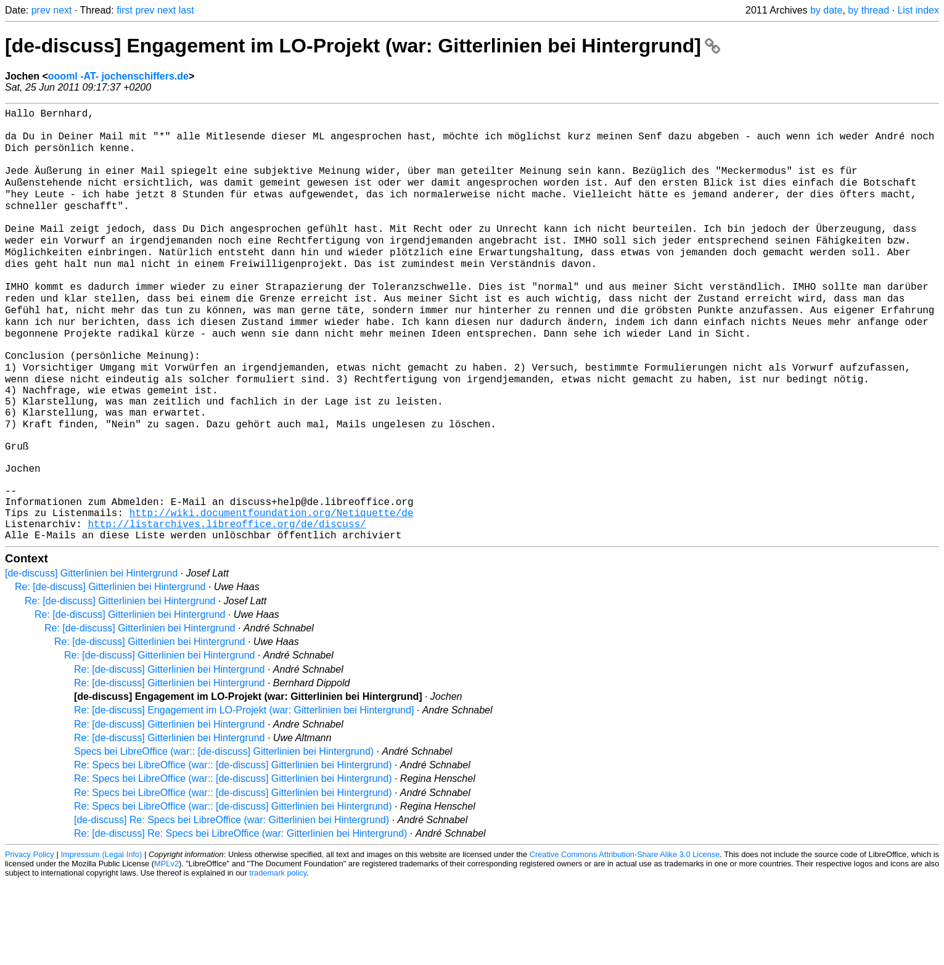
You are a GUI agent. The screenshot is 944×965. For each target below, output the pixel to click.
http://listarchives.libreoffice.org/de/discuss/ (227, 603)
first (125, 10)
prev (41, 10)
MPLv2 (166, 946)
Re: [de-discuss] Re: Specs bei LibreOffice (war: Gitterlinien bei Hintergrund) (240, 916)
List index (918, 10)
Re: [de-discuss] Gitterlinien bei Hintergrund (110, 669)
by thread (868, 10)
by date (826, 10)
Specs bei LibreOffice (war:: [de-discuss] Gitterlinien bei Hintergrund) (224, 834)
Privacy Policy (29, 937)
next (62, 10)
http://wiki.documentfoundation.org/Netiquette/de (271, 590)
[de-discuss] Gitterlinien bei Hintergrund (91, 656)
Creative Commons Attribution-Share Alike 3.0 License (625, 937)
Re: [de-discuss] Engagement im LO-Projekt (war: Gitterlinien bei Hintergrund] (244, 792)
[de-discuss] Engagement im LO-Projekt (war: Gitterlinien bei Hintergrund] (362, 46)
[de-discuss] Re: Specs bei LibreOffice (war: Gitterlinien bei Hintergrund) (231, 902)
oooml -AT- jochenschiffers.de (118, 76)
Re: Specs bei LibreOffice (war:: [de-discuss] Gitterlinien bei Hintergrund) (233, 847)
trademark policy (277, 955)
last (186, 10)
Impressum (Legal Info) (101, 937)
